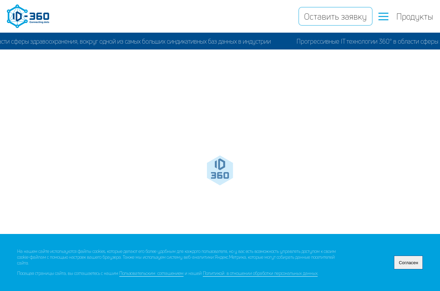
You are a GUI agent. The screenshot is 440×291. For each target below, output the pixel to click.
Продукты (405, 16)
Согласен (408, 262)
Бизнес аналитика (115, 196)
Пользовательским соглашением (151, 273)
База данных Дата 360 (221, 96)
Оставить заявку (335, 16)
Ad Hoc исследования (333, 196)
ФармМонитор (119, 144)
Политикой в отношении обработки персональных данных (260, 273)
